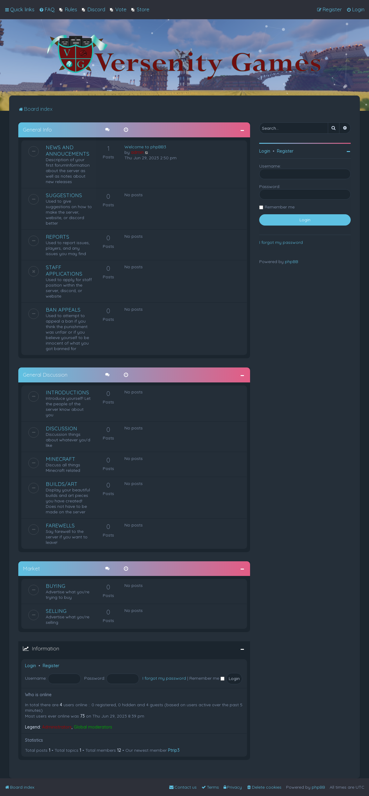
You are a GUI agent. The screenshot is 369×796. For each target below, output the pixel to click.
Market (31, 568)
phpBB (291, 261)
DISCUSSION (61, 428)
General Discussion (45, 374)
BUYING (55, 585)
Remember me (206, 678)
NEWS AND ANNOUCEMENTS (67, 150)
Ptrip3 (174, 750)
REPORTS (57, 236)
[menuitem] (47, 9)
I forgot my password (164, 678)
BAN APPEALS (63, 309)
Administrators (57, 726)
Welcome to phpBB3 (145, 146)
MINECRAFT (60, 458)
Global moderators (93, 726)
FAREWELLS (60, 525)
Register (51, 665)
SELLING (56, 610)
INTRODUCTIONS (67, 392)
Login (30, 665)
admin (137, 152)
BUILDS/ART (61, 483)
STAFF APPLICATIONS (64, 270)
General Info (37, 129)
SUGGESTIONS (64, 195)
